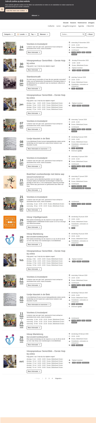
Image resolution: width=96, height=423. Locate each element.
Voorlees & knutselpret (37, 44)
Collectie (51, 26)
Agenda (81, 26)
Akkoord (34, 15)
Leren (58, 26)
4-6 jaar (73, 52)
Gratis (83, 52)
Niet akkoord (47, 15)
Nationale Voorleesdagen (78, 188)
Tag (32, 34)
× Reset (90, 34)
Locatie (21, 34)
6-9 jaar (78, 52)
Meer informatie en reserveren (37, 149)
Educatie (65, 22)
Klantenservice (82, 22)
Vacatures (73, 22)
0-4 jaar (73, 186)
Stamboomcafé (34, 76)
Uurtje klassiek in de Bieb (38, 138)
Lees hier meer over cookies (15, 10)
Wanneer (43, 34)
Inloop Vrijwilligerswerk (37, 217)
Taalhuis (79, 70)
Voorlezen (74, 54)
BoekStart (79, 186)
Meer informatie (33, 52)
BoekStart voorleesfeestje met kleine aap (45, 174)
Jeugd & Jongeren (69, 26)
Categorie (7, 34)
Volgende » (58, 378)
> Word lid (90, 26)
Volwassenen (85, 70)
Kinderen (88, 52)
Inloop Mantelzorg (35, 234)
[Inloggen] (91, 22)
